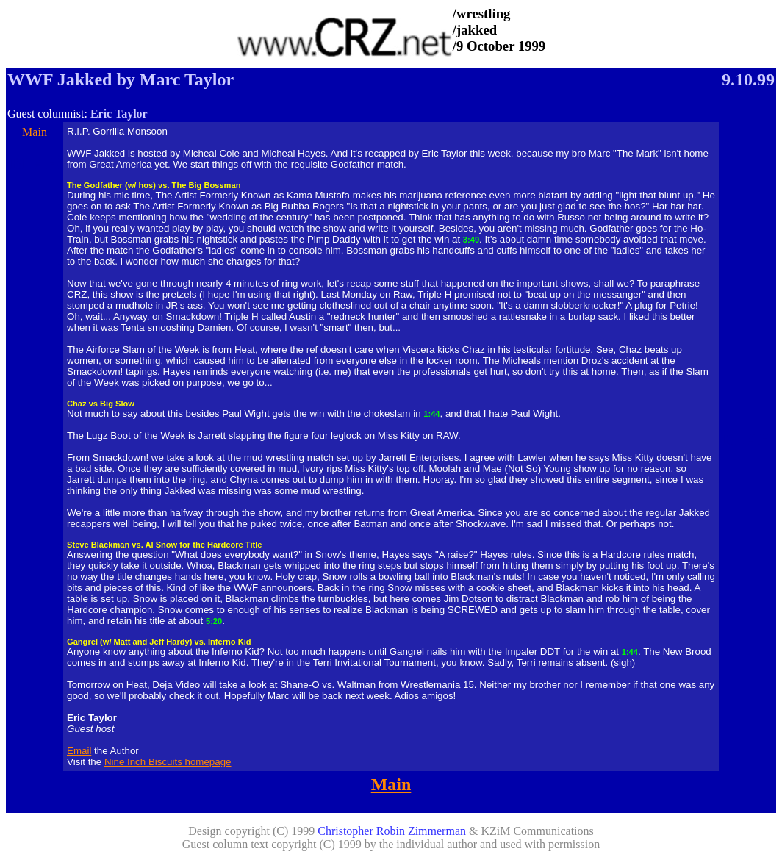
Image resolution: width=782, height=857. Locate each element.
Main (34, 132)
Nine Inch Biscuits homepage (168, 761)
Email (79, 750)
